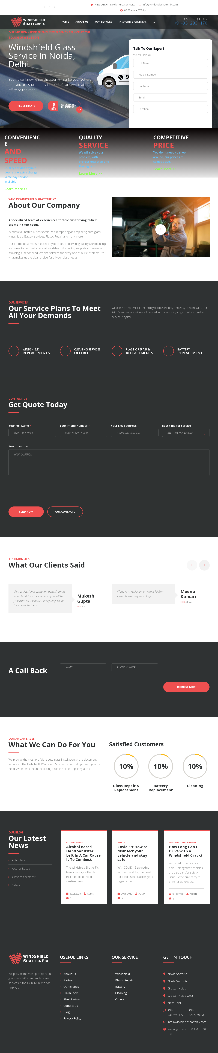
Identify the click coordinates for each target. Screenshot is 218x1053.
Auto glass (18, 860)
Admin (90, 893)
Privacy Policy (72, 1018)
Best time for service (176, 426)
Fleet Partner (72, 999)
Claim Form (71, 993)
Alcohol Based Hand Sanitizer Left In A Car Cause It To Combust (83, 853)
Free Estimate (25, 107)
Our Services (103, 21)
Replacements (193, 351)
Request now (186, 687)
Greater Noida (177, 988)
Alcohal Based (21, 869)
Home (65, 21)
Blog (67, 1012)
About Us (82, 21)
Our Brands (71, 987)
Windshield (122, 974)
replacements (39, 351)
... (154, 21)
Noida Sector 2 (177, 974)
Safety (16, 885)
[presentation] (160, 123)
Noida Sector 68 (178, 981)
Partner (69, 980)
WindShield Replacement (182, 842)
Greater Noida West (180, 996)
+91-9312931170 (190, 23)
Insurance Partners (133, 21)
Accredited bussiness (64, 108)
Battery (120, 987)
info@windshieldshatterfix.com (160, 4)
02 (109, 120)
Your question (18, 446)
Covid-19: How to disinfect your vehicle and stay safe (133, 853)
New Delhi (174, 1003)
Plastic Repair (124, 980)
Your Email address (124, 426)
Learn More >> (15, 189)
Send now (26, 511)
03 (116, 120)
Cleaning (121, 993)
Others (119, 999)
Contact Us (71, 1006)
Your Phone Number (75, 426)
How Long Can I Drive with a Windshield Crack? (185, 851)
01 (102, 120)
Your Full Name (19, 426)
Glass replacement (23, 877)
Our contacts (65, 511)
